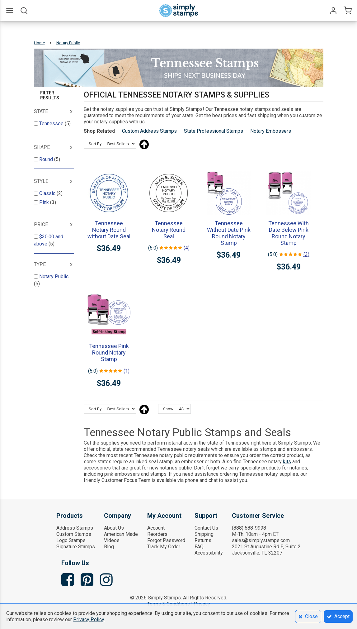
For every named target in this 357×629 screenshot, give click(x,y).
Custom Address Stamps (149, 131)
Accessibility (209, 553)
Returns (203, 540)
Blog (109, 547)
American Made (121, 534)
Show (168, 409)
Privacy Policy (88, 619)
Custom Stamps (73, 534)
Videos (112, 540)
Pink (44, 202)
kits (287, 462)
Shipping (204, 534)
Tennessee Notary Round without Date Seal (108, 230)
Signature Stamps (75, 547)
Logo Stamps (71, 540)
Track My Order (163, 547)
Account (156, 528)
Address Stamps (74, 528)
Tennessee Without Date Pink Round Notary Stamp (229, 233)
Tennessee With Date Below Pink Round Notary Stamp (288, 233)
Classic (48, 193)
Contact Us (206, 528)
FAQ (199, 547)
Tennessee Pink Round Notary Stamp (109, 352)
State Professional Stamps (213, 131)
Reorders (157, 534)
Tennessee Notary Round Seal (169, 230)
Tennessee (52, 123)
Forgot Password (166, 540)
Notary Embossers (270, 131)
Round (46, 159)
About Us (114, 528)
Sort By (95, 143)
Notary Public (53, 276)
